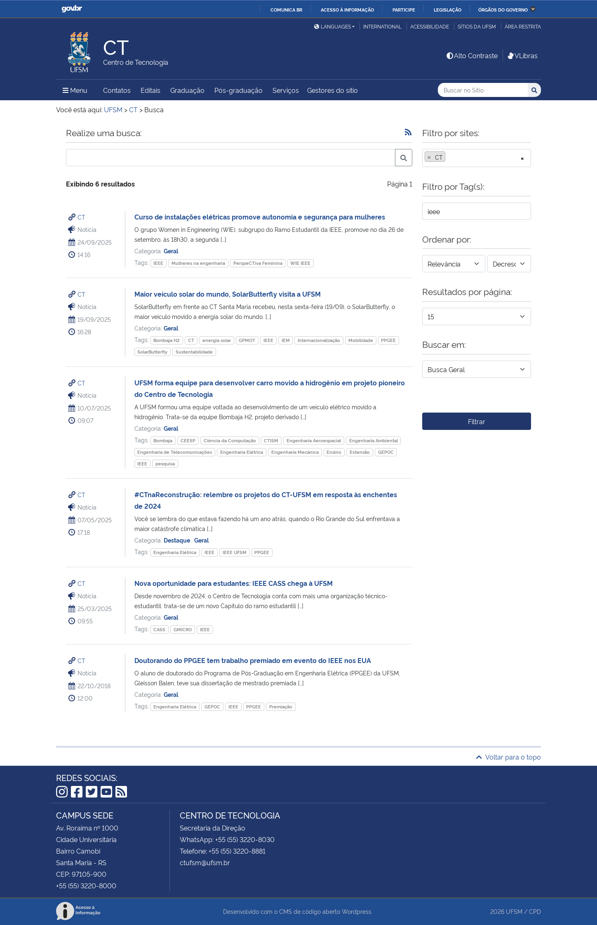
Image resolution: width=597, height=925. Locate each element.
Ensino (334, 452)
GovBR (71, 9)
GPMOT (247, 340)
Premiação (280, 706)
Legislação (447, 9)
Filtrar (476, 421)
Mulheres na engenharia (198, 263)
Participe (404, 9)
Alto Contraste (472, 55)
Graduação (187, 89)
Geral (171, 251)
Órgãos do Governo (503, 9)
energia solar (216, 340)
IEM (286, 340)
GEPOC (386, 452)
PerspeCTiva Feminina (257, 263)
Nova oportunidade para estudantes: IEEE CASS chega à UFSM (233, 583)
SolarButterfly (152, 352)
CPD (535, 911)
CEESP (188, 440)
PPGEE (388, 340)
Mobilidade (360, 340)
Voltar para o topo (508, 756)
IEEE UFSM (235, 552)
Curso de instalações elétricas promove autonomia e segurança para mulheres (259, 216)
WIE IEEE (300, 263)
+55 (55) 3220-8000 (86, 885)
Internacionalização (319, 340)
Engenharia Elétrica (241, 452)
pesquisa (165, 463)
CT (81, 217)
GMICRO (183, 629)
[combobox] (476, 158)
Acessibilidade (429, 26)
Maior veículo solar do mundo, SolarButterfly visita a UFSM (227, 293)
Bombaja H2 (166, 340)
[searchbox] (449, 157)
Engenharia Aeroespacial (314, 440)
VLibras (522, 55)
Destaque (177, 540)
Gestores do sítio (332, 89)
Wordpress (356, 911)
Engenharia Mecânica (295, 452)
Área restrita (523, 26)
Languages (332, 26)
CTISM (271, 440)
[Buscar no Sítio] (482, 90)
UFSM (514, 911)
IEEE (158, 263)
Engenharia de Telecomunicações (174, 452)
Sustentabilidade (194, 352)
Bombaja (162, 440)
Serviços (286, 89)
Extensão (360, 452)
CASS (159, 629)
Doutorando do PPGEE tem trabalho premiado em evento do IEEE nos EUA (252, 660)
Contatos (117, 89)
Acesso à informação (347, 9)
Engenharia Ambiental (373, 440)
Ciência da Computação (230, 440)
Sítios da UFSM (477, 26)
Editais (150, 89)
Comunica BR (286, 9)
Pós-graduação (238, 89)
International (382, 26)
